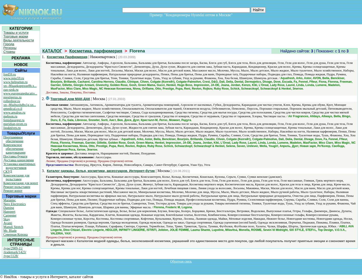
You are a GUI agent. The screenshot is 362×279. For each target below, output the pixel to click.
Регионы (9, 48)
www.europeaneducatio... (20, 93)
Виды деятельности (18, 40)
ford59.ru (9, 74)
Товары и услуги (16, 33)
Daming (8, 208)
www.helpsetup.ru (15, 82)
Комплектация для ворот (20, 183)
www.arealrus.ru (14, 112)
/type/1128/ (10, 256)
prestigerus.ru (12, 97)
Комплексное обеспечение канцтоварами (14, 148)
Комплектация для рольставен (16, 177)
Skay (6, 219)
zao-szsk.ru (10, 89)
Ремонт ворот (12, 191)
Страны (9, 52)
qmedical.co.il (12, 109)
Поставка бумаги (15, 156)
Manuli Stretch (13, 227)
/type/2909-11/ (13, 248)
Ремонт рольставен (16, 187)
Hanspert (9, 211)
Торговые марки (15, 36)
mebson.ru (10, 116)
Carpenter (9, 215)
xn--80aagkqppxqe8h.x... (20, 86)
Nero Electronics (14, 204)
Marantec (9, 200)
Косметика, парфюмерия (95, 51)
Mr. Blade (10, 231)
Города (8, 44)
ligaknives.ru (12, 128)
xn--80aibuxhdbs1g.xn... (19, 105)
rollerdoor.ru (11, 101)
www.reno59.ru (13, 78)
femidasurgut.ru (13, 120)
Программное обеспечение (13, 139)
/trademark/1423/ (14, 252)
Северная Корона (15, 234)
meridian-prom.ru (15, 124)
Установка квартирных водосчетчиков (19, 166)
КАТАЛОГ (52, 51)
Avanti (7, 223)
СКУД (7, 171)
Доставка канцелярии (18, 160)
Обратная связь (181, 261)
